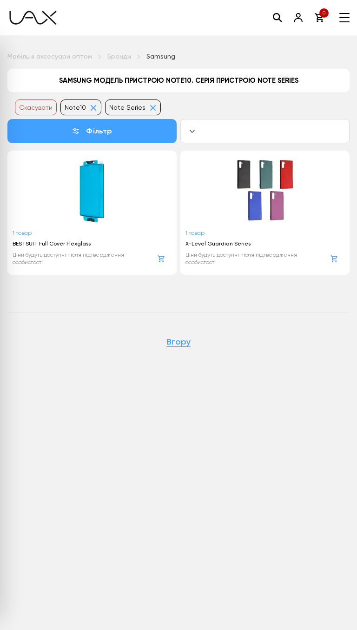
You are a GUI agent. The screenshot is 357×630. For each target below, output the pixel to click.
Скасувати (36, 107)
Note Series (133, 108)
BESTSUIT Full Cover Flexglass (52, 243)
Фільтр (92, 130)
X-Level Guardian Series (218, 243)
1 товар (22, 233)
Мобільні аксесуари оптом (49, 56)
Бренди (119, 56)
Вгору (178, 342)
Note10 (81, 108)
